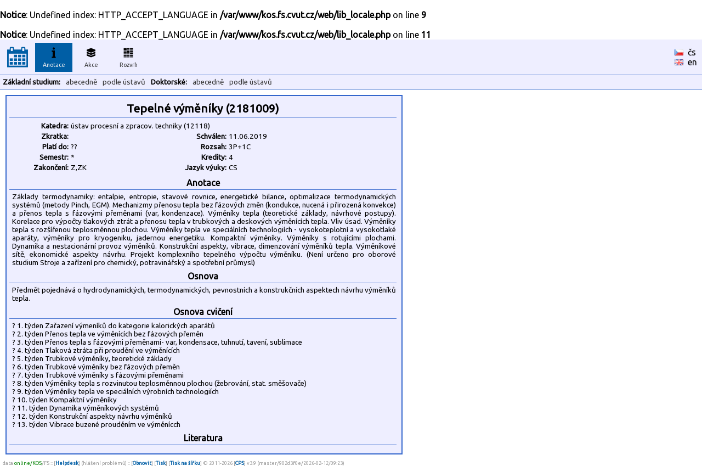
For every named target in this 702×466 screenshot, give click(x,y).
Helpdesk (66, 463)
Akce (91, 56)
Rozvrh (129, 56)
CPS (239, 463)
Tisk (161, 463)
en (692, 62)
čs (692, 52)
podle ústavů (124, 82)
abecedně (81, 82)
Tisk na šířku (185, 463)
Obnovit (142, 463)
